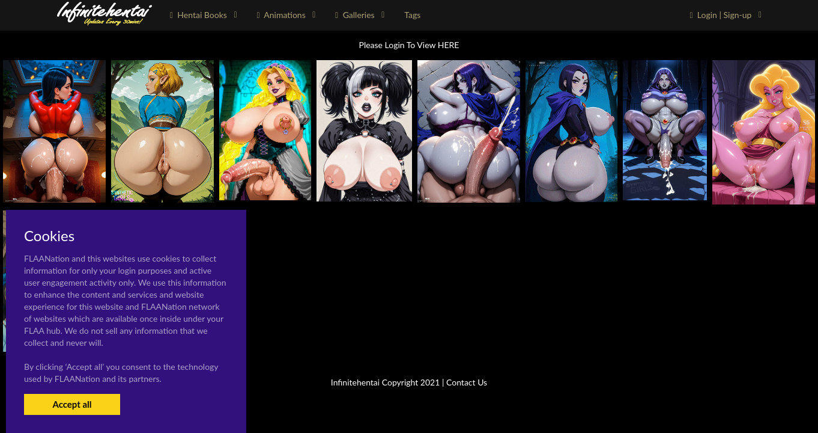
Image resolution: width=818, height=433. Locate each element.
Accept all (71, 404)
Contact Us (466, 382)
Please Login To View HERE (409, 45)
